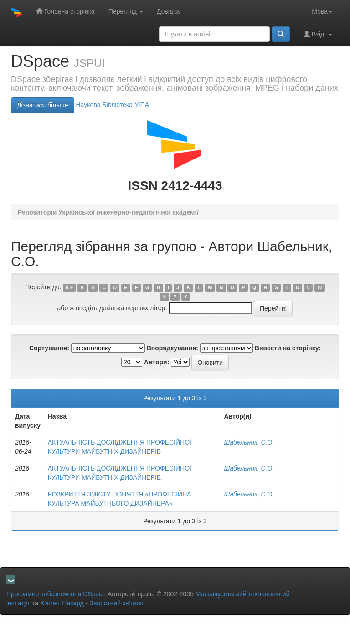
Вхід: (318, 34)
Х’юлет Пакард (62, 603)
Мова (322, 11)
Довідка (168, 11)
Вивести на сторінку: (288, 348)
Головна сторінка (65, 11)
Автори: (157, 362)
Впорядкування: (172, 348)
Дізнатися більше (42, 105)
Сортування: (49, 348)
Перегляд (125, 11)
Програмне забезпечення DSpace (56, 594)
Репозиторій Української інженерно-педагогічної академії (108, 212)
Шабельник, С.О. (249, 442)
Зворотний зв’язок (116, 603)
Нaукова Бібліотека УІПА (112, 104)
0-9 (69, 287)
